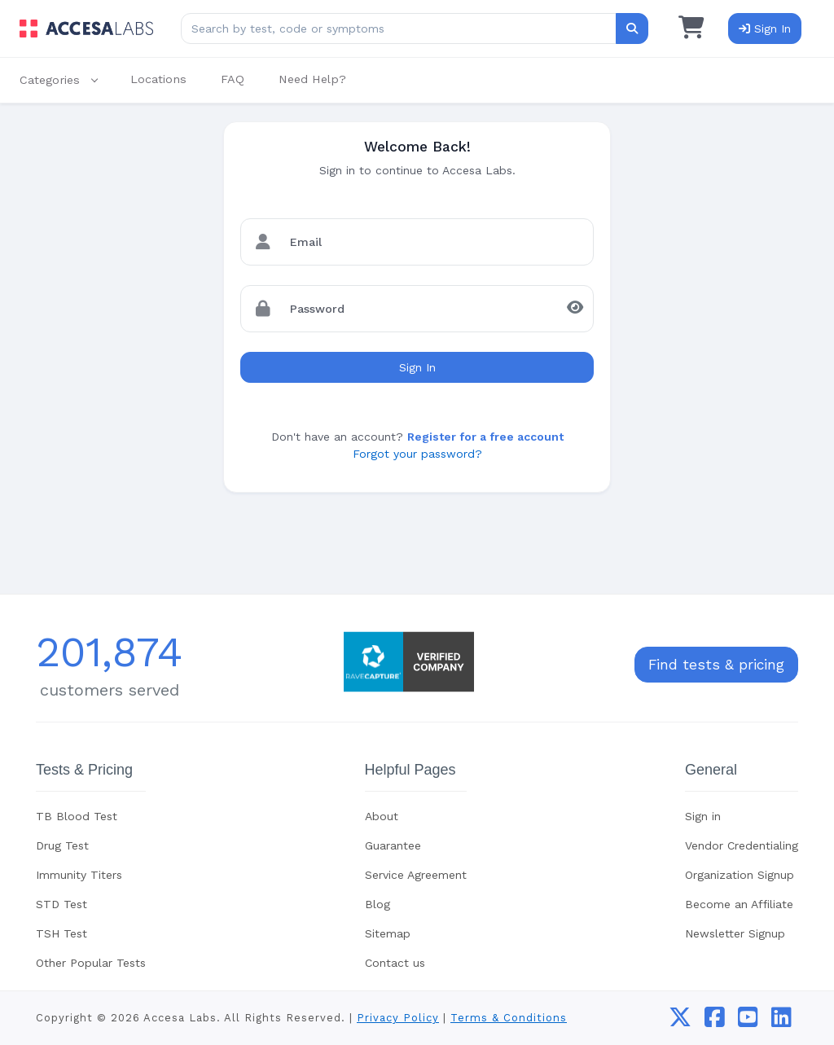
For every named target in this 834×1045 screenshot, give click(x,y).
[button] (67, 80)
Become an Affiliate (739, 904)
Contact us (395, 962)
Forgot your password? (417, 453)
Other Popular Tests (91, 962)
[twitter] (680, 1021)
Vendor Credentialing (741, 845)
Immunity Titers (79, 874)
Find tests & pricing (716, 664)
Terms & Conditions (508, 1018)
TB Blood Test (76, 816)
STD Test (61, 904)
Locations (158, 79)
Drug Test (62, 845)
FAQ (232, 79)
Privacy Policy (398, 1018)
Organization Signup (739, 874)
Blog (377, 904)
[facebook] (715, 1021)
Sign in (703, 816)
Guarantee (393, 845)
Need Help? (312, 79)
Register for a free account (485, 436)
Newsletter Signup (735, 933)
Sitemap (387, 933)
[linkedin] (781, 1021)
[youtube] (748, 1021)
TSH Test (61, 933)
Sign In (417, 367)
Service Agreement (416, 874)
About (381, 816)
